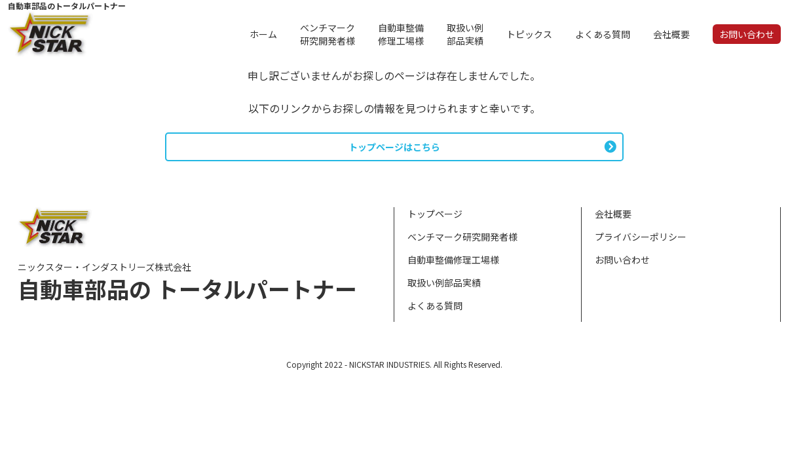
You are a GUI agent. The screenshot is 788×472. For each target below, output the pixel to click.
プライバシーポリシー (640, 236)
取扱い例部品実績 (444, 282)
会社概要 (613, 213)
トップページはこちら (394, 146)
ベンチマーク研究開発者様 (462, 236)
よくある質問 (434, 305)
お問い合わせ (622, 259)
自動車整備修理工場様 (453, 259)
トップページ (434, 213)
